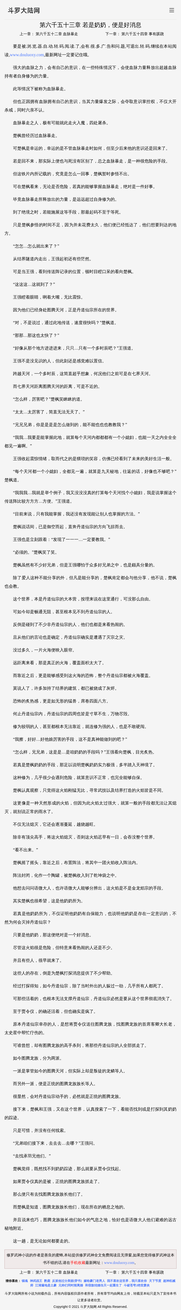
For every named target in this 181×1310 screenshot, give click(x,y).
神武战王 (36, 1281)
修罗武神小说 (18, 1255)
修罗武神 (159, 1255)
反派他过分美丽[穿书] (67, 1281)
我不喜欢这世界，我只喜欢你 (127, 1281)
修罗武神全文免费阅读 (98, 1255)
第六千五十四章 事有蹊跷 (142, 34)
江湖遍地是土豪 (46, 1285)
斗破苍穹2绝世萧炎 (137, 1285)
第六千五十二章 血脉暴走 (56, 34)
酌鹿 (47, 1281)
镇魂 (25, 1281)
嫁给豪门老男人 (94, 1281)
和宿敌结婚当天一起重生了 (103, 1285)
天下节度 (155, 1281)
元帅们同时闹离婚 (70, 1285)
